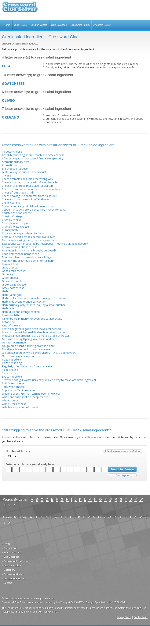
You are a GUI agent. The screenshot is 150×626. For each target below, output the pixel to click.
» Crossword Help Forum (15, 561)
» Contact (7, 583)
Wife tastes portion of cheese (20, 407)
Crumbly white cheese (15, 226)
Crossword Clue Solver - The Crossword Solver (20, 8)
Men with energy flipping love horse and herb (29, 339)
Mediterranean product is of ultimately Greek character (35, 335)
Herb (5, 291)
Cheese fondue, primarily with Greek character (30, 182)
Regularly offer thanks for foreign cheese (27, 366)
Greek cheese (10, 277)
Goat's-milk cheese (13, 271)
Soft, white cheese (13, 387)
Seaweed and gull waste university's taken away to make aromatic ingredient (49, 380)
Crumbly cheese (11, 220)
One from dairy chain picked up (21, 356)
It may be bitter (11, 315)
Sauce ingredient (12, 376)
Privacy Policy (124, 617)
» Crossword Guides (13, 574)
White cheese (10, 400)
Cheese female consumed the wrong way (27, 179)
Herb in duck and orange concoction (24, 301)
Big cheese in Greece (15, 168)
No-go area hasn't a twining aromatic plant (28, 346)
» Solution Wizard (11, 552)
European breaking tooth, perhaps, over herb (29, 240)
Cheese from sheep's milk (18, 192)
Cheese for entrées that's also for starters (27, 185)
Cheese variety (11, 203)
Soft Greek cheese (13, 383)
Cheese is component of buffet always (25, 199)
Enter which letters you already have (30, 464)
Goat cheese (9, 267)
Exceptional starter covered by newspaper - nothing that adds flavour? (45, 243)
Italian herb (9, 322)
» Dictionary (8, 569)
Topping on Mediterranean (18, 390)
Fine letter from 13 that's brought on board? (29, 250)
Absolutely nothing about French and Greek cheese (33, 155)
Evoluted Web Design (82, 602)
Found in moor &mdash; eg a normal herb (28, 260)
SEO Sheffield (119, 602)
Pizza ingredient (11, 359)
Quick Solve (20, 25)
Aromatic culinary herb (15, 162)
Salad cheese (10, 370)
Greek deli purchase (14, 281)
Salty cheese (9, 373)
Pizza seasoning (12, 363)
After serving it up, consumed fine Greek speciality (32, 158)
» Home (6, 543)
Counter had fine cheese (17, 213)
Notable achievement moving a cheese (26, 349)
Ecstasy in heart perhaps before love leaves (28, 237)
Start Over (122, 475)
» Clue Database (10, 556)
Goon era (7, 274)
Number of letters (18, 451)
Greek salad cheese (14, 284)
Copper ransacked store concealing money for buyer (34, 209)
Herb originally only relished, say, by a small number (33, 305)
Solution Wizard (39, 25)
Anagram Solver (101, 25)
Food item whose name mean (20, 254)
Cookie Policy (141, 617)
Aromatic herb (10, 165)
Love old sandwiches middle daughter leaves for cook (35, 332)
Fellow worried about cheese (19, 247)
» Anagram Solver (11, 565)
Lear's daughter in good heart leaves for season (31, 329)
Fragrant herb (10, 264)
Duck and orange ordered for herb (23, 233)
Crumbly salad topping (15, 223)
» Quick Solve (9, 548)
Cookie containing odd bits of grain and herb (29, 206)
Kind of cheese (11, 325)
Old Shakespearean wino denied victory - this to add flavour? (39, 352)
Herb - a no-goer (12, 295)
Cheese (6, 175)
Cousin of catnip (12, 216)
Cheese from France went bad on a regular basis (32, 189)
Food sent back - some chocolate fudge (26, 257)
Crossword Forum (80, 25)
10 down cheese (12, 151)
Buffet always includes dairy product (24, 172)
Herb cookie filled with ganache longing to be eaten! (33, 298)
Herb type (8, 308)
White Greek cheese (14, 404)
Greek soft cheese (13, 288)
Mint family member (14, 342)
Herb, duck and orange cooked (21, 312)
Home (7, 25)
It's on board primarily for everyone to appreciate (32, 318)
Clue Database (59, 25)
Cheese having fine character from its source (29, 196)
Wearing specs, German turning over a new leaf (31, 393)
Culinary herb (10, 230)
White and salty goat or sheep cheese (25, 397)
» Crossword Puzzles (13, 578)
